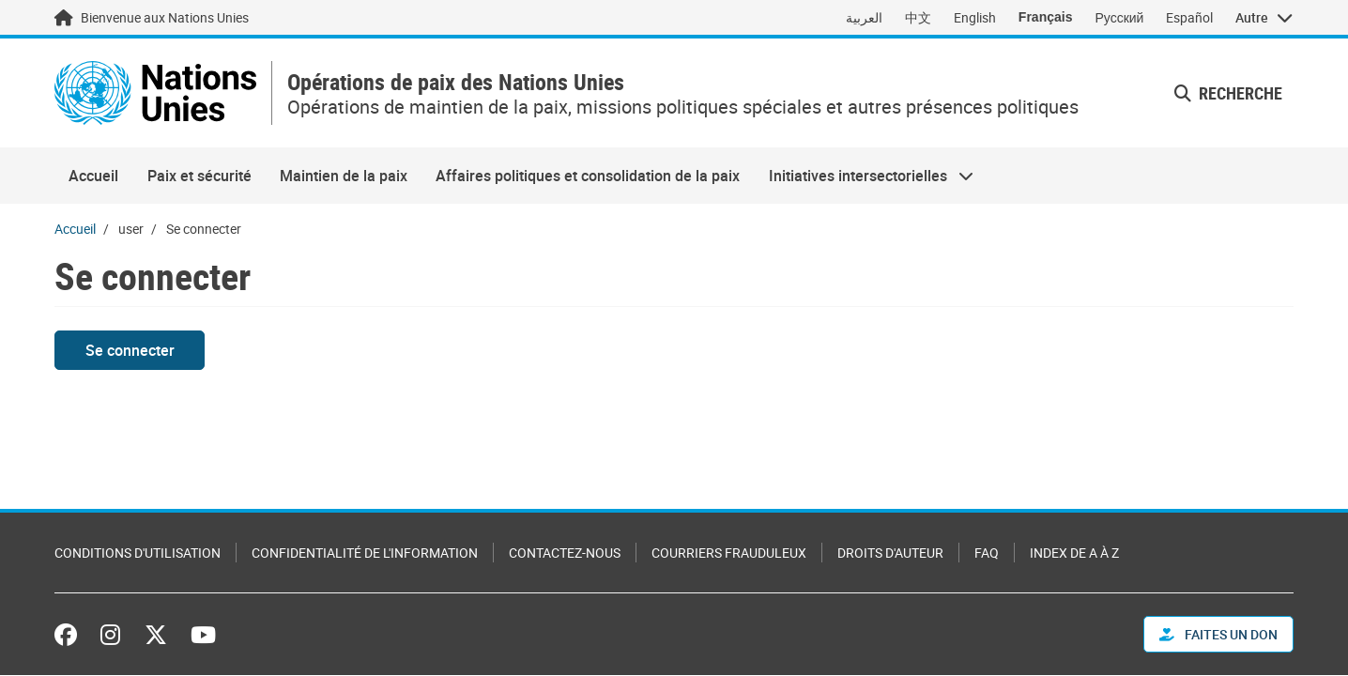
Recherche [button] (1228, 93)
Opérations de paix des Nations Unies (455, 82)
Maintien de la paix (343, 175)
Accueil (93, 175)
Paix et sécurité (199, 175)
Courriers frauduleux (728, 552)
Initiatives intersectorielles (864, 175)
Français (1046, 16)
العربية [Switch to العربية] (864, 17)
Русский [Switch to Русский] (1119, 17)
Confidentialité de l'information (365, 552)
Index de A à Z (1074, 552)
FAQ (986, 552)
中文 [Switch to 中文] (918, 17)
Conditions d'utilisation (137, 552)
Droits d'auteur (890, 552)
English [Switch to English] (975, 17)
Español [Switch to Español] (1189, 17)
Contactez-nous (564, 552)
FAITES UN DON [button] (1218, 634)
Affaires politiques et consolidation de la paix (588, 175)
